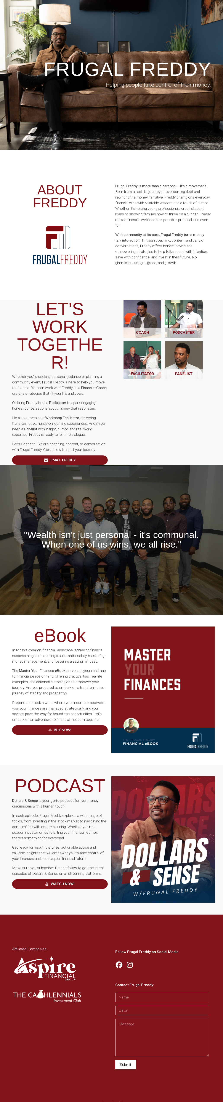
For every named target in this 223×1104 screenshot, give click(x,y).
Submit (125, 1064)
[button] (60, 460)
